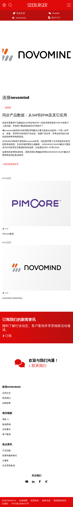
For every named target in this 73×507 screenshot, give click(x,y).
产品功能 (6, 450)
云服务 (5, 460)
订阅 (7, 336)
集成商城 (6, 424)
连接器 (8, 107)
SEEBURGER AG (9, 500)
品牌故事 (6, 403)
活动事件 (6, 429)
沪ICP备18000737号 (20, 503)
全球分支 (6, 393)
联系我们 (38, 365)
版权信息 (46, 500)
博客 (4, 419)
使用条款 (35, 500)
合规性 (5, 503)
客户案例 (6, 434)
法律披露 (23, 500)
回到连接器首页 (11, 164)
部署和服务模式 (9, 455)
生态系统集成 (8, 465)
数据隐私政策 (60, 500)
